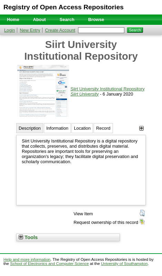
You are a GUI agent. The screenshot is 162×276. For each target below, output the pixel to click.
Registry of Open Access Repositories (63, 7)
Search (67, 19)
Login (9, 30)
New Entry (30, 30)
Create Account (60, 30)
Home (13, 19)
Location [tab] (82, 128)
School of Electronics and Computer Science (49, 264)
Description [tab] (30, 128)
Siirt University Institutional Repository (107, 88)
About (39, 19)
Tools (28, 237)
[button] (142, 213)
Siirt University (84, 94)
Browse (96, 19)
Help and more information (26, 259)
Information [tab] (57, 128)
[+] (141, 128)
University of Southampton (124, 264)
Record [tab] (103, 128)
